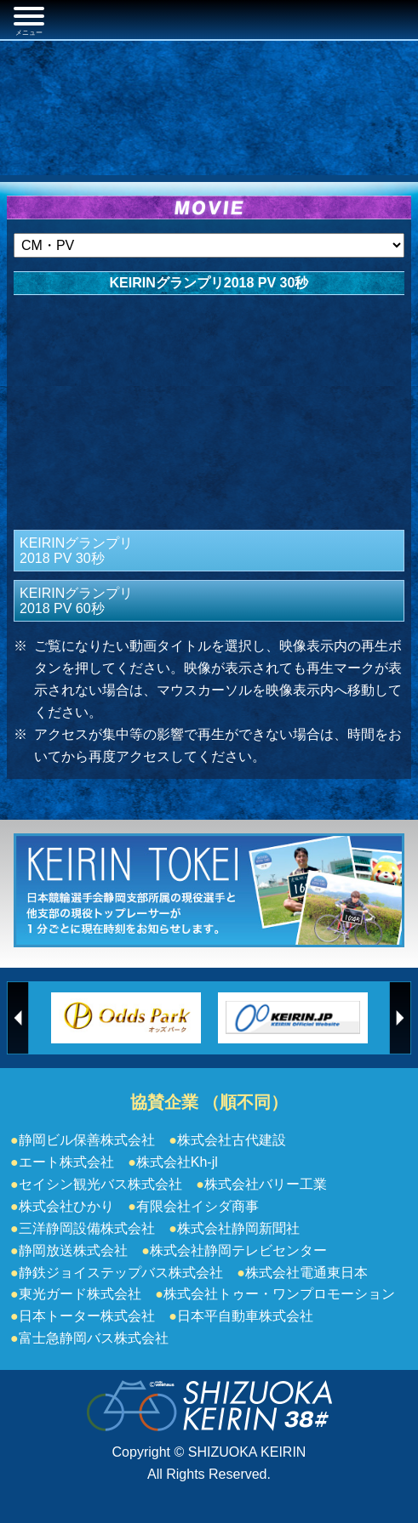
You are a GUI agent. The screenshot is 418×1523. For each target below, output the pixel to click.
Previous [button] (18, 1017)
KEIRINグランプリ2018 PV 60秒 (76, 601)
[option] (126, 1017)
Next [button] (400, 1017)
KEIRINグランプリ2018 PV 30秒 (76, 550)
